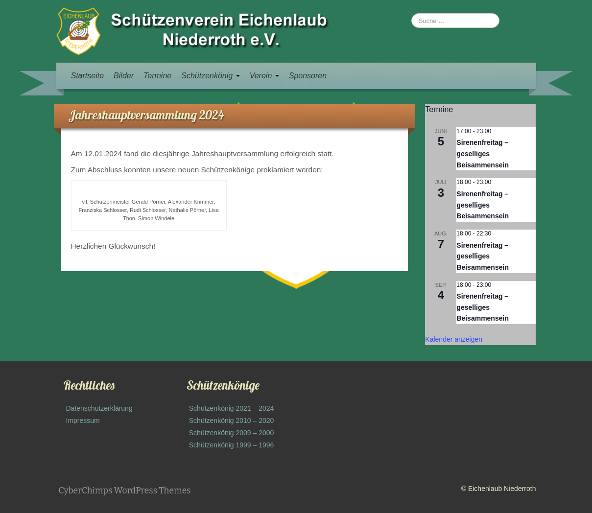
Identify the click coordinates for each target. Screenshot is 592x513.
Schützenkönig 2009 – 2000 (231, 433)
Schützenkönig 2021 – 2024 (231, 408)
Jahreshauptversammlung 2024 (146, 114)
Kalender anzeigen (453, 339)
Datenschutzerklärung (99, 408)
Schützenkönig (210, 75)
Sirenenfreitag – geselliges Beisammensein (482, 153)
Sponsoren (308, 75)
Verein (264, 75)
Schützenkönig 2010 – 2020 (231, 420)
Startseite (87, 75)
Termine (157, 75)
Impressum (83, 420)
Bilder (124, 75)
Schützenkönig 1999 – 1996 (231, 445)
